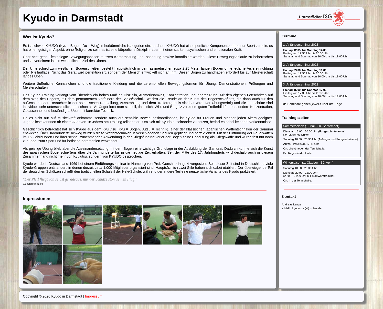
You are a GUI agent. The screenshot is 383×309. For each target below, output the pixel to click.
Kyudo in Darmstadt (73, 18)
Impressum (93, 296)
